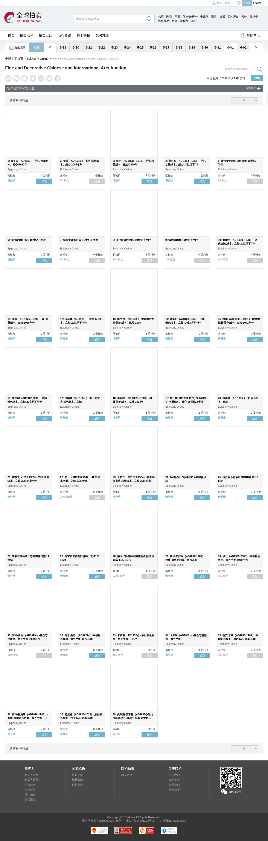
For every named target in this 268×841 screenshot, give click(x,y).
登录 (217, 3)
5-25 (140, 47)
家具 (214, 16)
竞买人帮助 (31, 775)
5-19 (63, 47)
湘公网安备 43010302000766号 (102, 820)
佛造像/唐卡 (190, 16)
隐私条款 (174, 779)
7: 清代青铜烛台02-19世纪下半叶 (79, 240)
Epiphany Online (37, 58)
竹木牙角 (233, 16)
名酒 (174, 21)
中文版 (247, 3)
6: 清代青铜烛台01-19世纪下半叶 (27, 240)
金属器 (204, 16)
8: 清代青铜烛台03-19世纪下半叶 (132, 240)
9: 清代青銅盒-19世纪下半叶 (181, 240)
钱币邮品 (163, 21)
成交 (44, 181)
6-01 (230, 47)
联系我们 (174, 784)
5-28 (179, 47)
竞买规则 (102, 35)
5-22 (101, 47)
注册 (227, 3)
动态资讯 (64, 35)
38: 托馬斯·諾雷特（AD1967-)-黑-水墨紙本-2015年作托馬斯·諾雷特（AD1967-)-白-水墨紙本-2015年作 (133, 718)
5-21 (88, 47)
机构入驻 (77, 779)
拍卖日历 (45, 35)
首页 (11, 35)
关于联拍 (83, 35)
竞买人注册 (31, 779)
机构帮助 (77, 775)
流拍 (97, 181)
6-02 (243, 47)
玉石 (177, 16)
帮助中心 (250, 35)
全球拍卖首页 (14, 58)
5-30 (204, 47)
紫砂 (244, 16)
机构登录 (77, 784)
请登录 (11, 180)
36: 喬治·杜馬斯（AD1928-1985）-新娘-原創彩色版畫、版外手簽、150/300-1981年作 (28, 718)
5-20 (76, 47)
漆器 (222, 16)
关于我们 (174, 775)
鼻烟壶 (254, 16)
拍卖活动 (27, 35)
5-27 (166, 47)
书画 (161, 16)
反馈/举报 (175, 789)
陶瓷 (169, 16)
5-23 (114, 47)
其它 (194, 21)
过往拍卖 (30, 794)
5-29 (192, 47)
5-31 (217, 47)
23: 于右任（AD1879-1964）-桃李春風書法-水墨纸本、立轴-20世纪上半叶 (134, 481)
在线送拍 (30, 789)
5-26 (153, 47)
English (257, 3)
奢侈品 (184, 21)
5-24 (127, 47)
